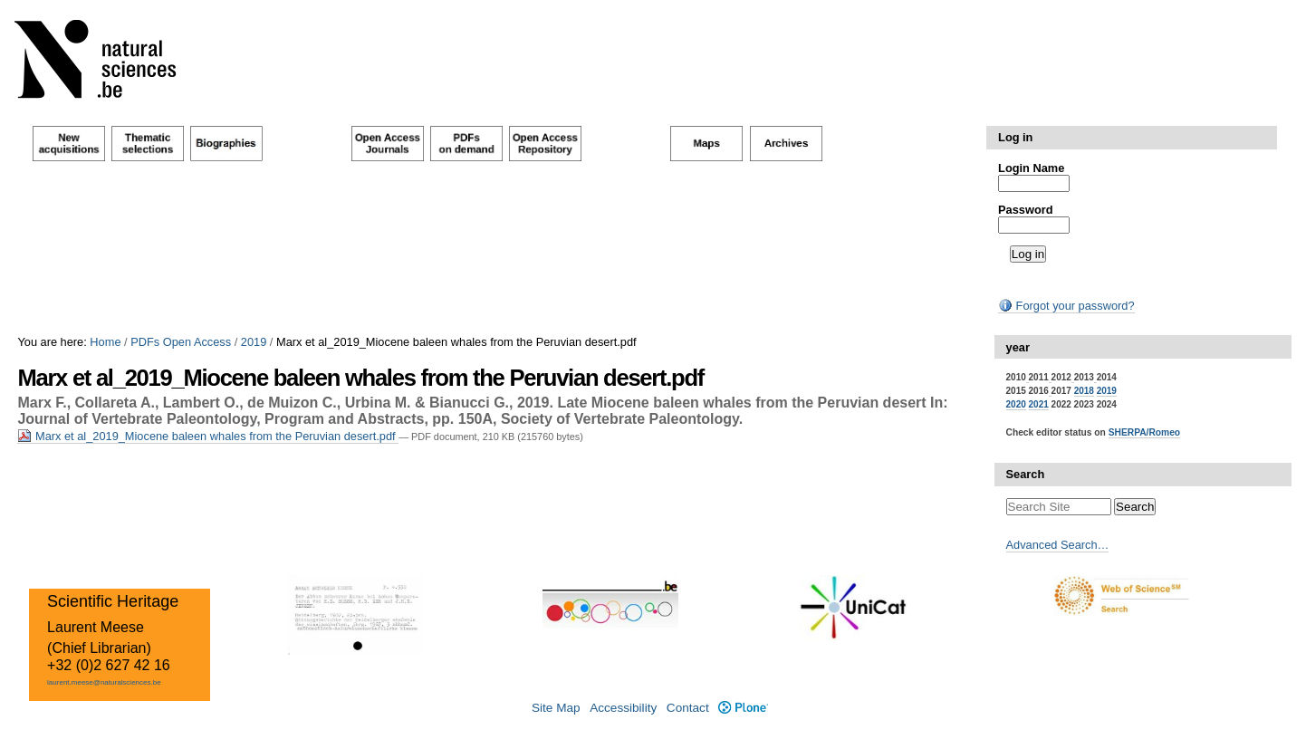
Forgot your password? (1066, 305)
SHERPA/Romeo (1144, 432)
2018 (1084, 391)
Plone (743, 708)
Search (1025, 474)
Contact (688, 708)
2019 (253, 342)
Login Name (1031, 168)
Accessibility (623, 708)
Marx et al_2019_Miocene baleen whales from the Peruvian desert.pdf (208, 436)
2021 (1039, 404)
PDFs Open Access (180, 342)
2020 (1016, 404)
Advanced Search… (1057, 545)
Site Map (556, 708)
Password (1025, 209)
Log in (1015, 137)
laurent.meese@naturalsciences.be (104, 682)
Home (105, 342)
